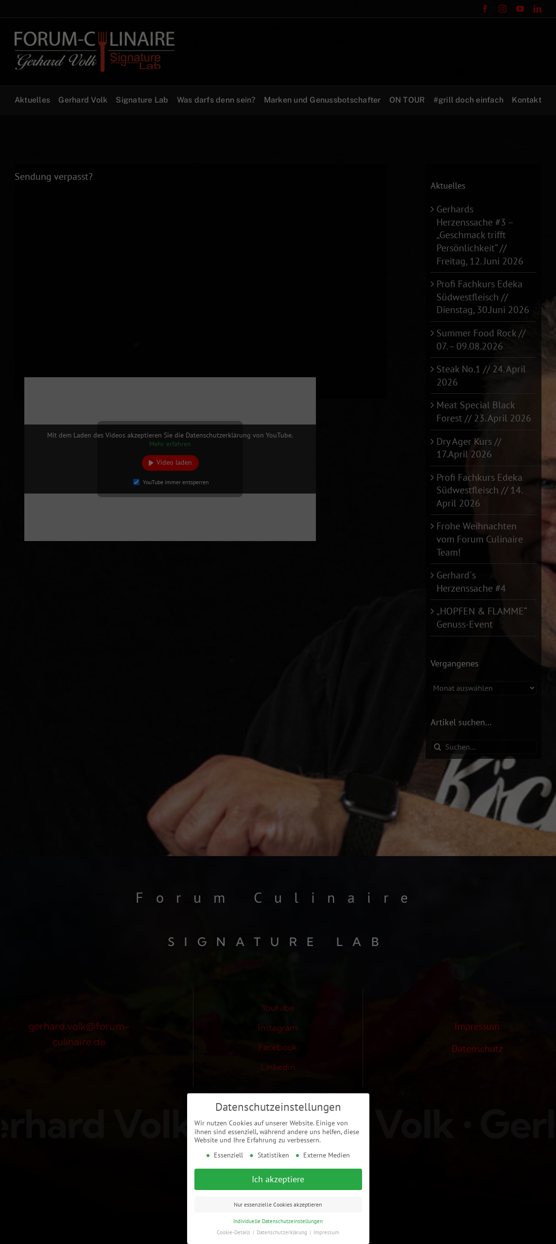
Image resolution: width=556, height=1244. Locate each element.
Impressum (326, 1230)
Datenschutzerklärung (283, 1230)
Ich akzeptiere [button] (278, 1177)
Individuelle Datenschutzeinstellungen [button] (278, 1219)
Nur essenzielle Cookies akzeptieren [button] (278, 1202)
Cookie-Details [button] (234, 1230)
